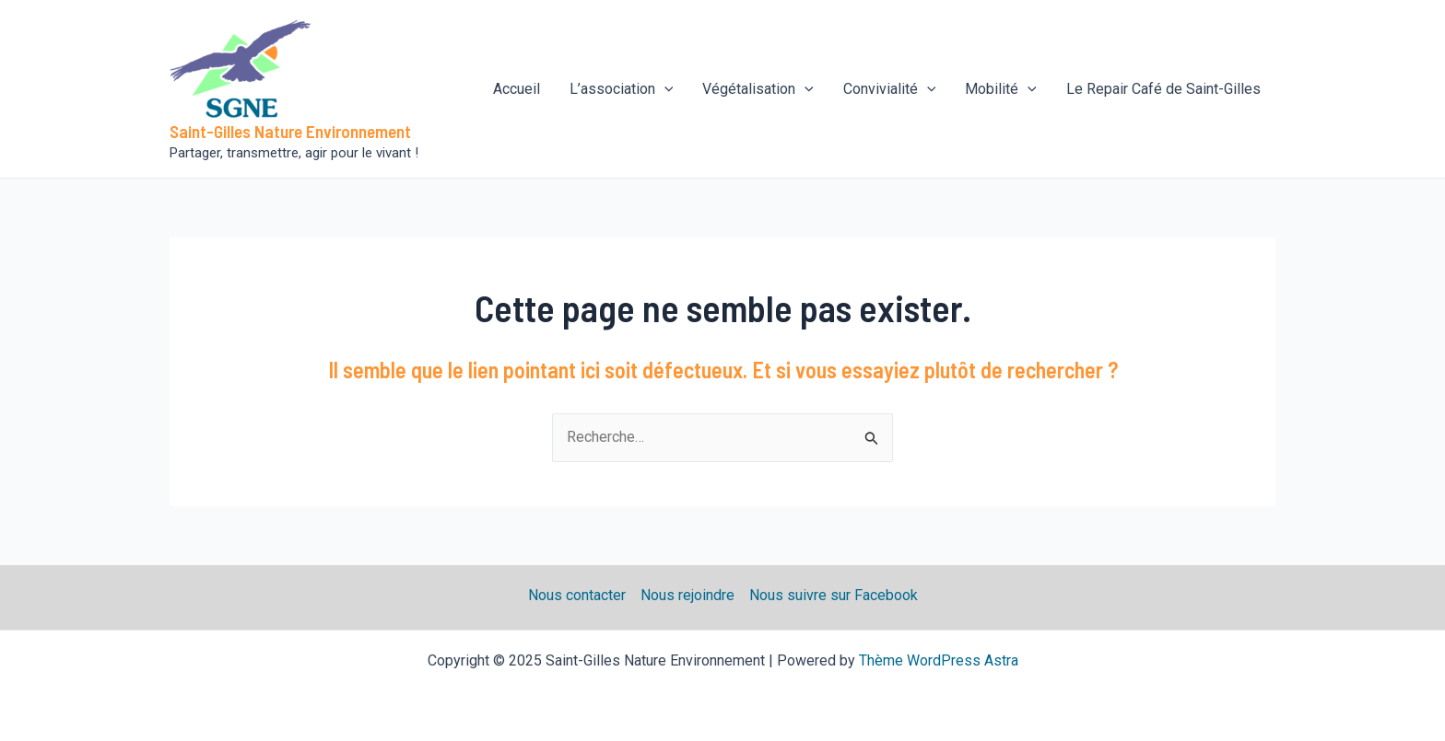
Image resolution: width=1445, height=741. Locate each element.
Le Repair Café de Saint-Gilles (1163, 89)
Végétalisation (758, 89)
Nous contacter (577, 595)
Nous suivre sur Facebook (833, 595)
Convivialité (889, 89)
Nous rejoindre (687, 595)
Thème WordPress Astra (938, 660)
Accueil (516, 89)
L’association (622, 89)
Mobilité (1001, 89)
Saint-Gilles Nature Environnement (290, 131)
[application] (664, 89)
